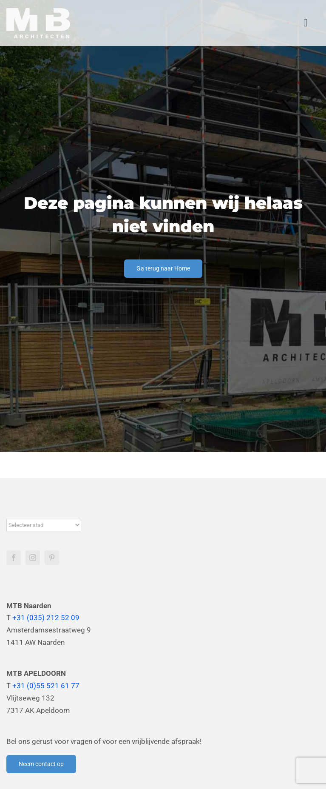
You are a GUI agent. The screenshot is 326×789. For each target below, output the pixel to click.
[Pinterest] (52, 557)
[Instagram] (33, 557)
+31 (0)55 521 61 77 (45, 685)
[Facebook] (13, 557)
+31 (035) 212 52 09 (45, 617)
